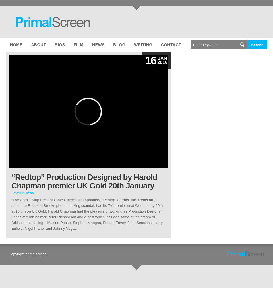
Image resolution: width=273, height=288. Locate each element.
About (38, 44)
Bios (60, 44)
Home (16, 44)
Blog (119, 44)
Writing (143, 44)
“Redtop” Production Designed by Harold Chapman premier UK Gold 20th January (84, 181)
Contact (171, 44)
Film (79, 44)
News (98, 44)
